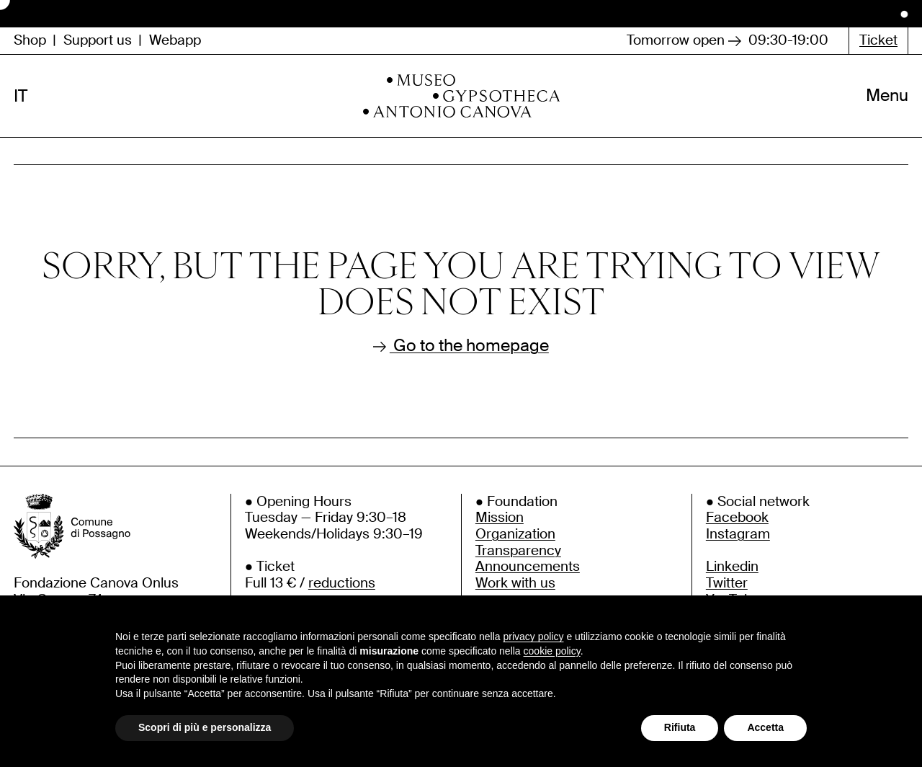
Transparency (518, 550)
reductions (341, 583)
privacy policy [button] (533, 636)
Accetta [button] (765, 727)
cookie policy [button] (552, 651)
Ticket (878, 40)
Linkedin (732, 566)
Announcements (527, 566)
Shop (30, 40)
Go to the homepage (461, 346)
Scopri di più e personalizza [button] (204, 727)
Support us (97, 40)
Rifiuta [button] (680, 727)
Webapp (175, 40)
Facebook (737, 517)
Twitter (727, 583)
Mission (499, 517)
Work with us (515, 583)
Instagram (738, 534)
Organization (515, 534)
